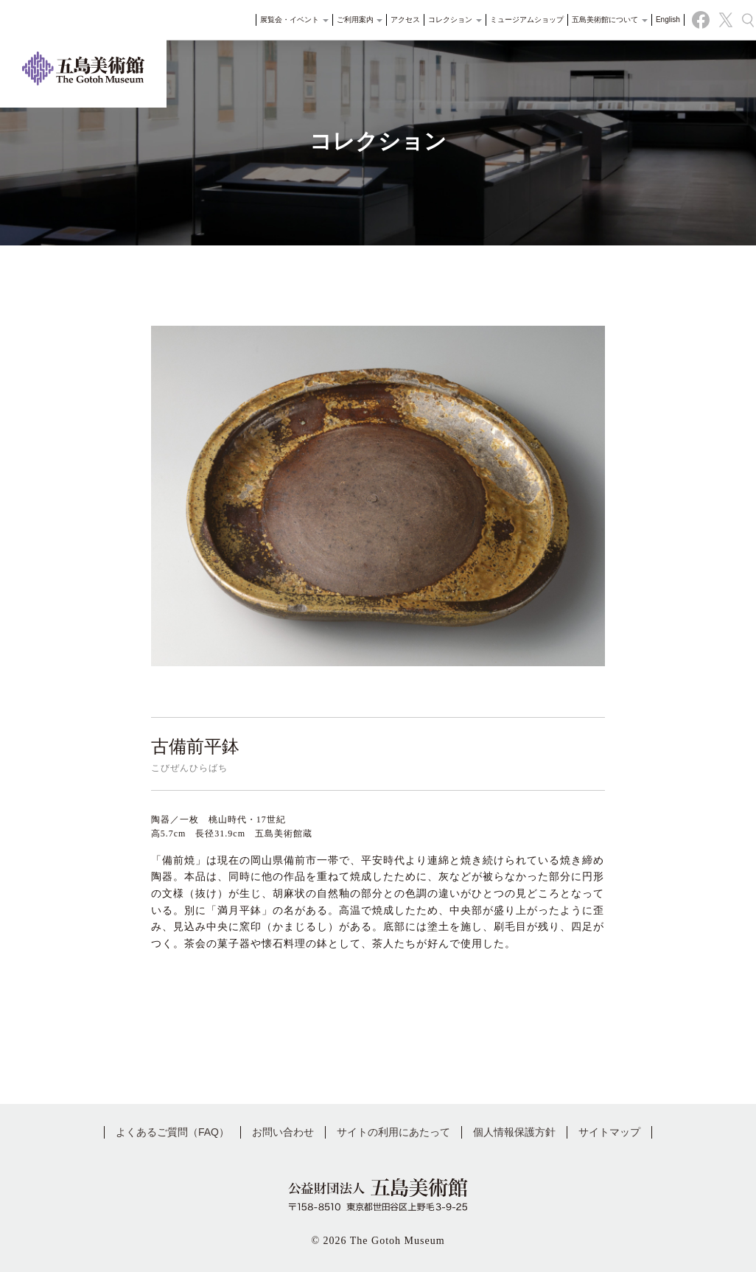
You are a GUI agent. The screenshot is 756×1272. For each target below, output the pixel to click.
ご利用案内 (351, 25)
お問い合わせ (283, 1132)
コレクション (447, 25)
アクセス (397, 25)
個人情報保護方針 (514, 1132)
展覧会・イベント (285, 25)
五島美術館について (601, 25)
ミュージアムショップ (518, 25)
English (659, 25)
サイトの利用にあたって (393, 1132)
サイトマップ (609, 1132)
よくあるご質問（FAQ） (172, 1132)
